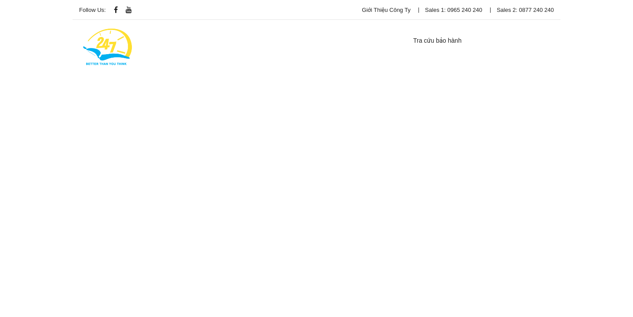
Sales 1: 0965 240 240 (453, 10)
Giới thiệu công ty (386, 10)
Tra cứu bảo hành (437, 40)
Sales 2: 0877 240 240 (525, 10)
